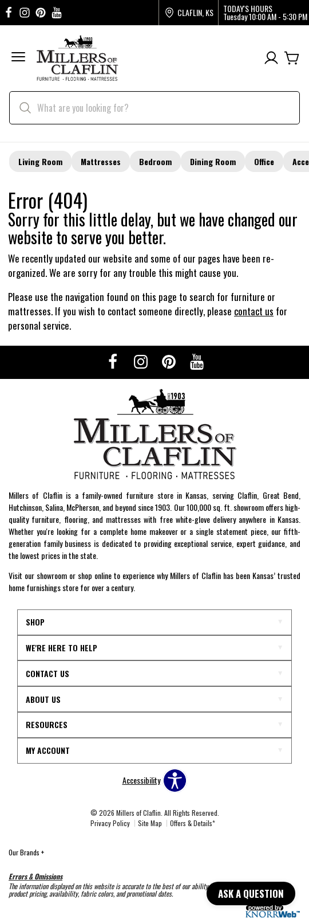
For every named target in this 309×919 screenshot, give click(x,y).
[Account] (271, 58)
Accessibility (141, 780)
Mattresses (101, 161)
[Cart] (292, 58)
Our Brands (26, 852)
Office (264, 161)
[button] (18, 58)
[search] (154, 107)
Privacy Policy (110, 823)
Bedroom (155, 161)
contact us (254, 311)
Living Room (40, 161)
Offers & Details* (192, 823)
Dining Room (213, 161)
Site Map (150, 823)
